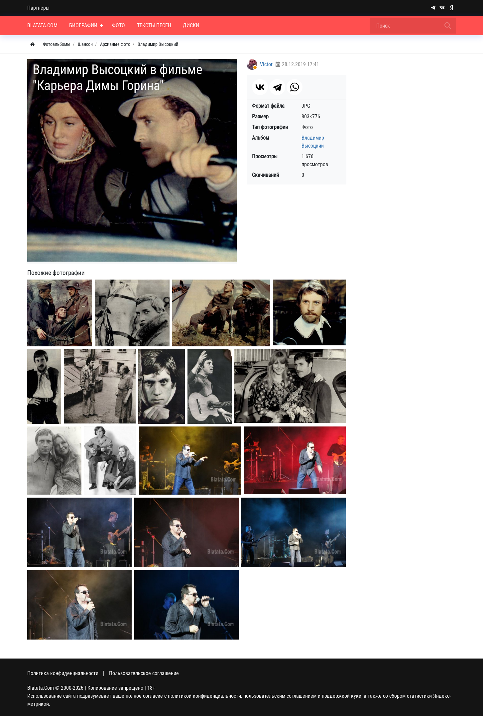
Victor (266, 64)
